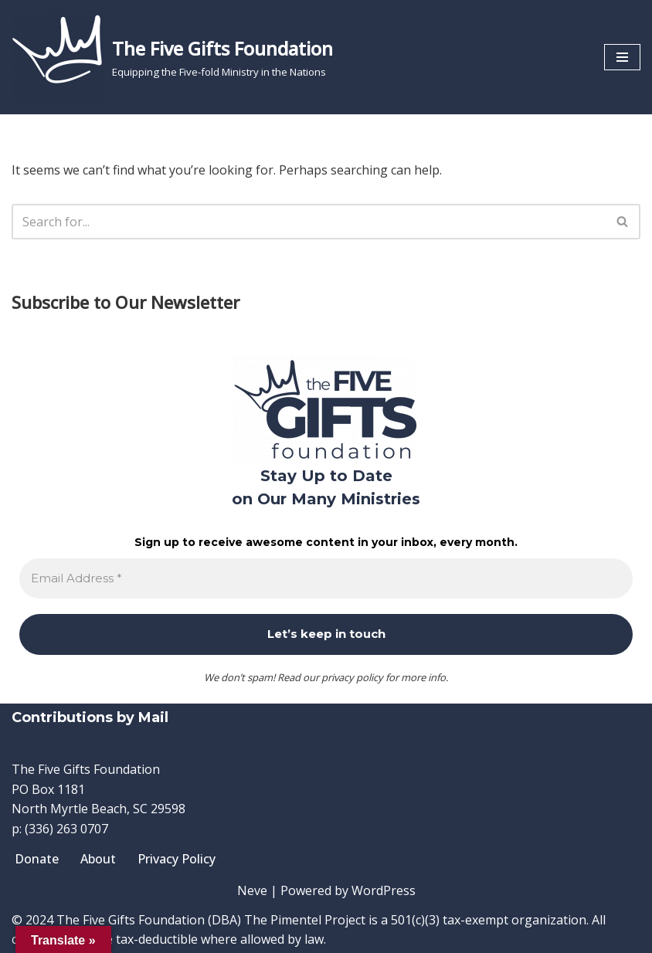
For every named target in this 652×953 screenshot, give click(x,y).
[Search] (309, 221)
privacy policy (352, 677)
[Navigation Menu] (622, 57)
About (98, 858)
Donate (37, 858)
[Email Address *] (326, 578)
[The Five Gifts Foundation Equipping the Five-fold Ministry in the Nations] (172, 57)
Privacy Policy (177, 858)
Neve (252, 890)
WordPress (383, 890)
